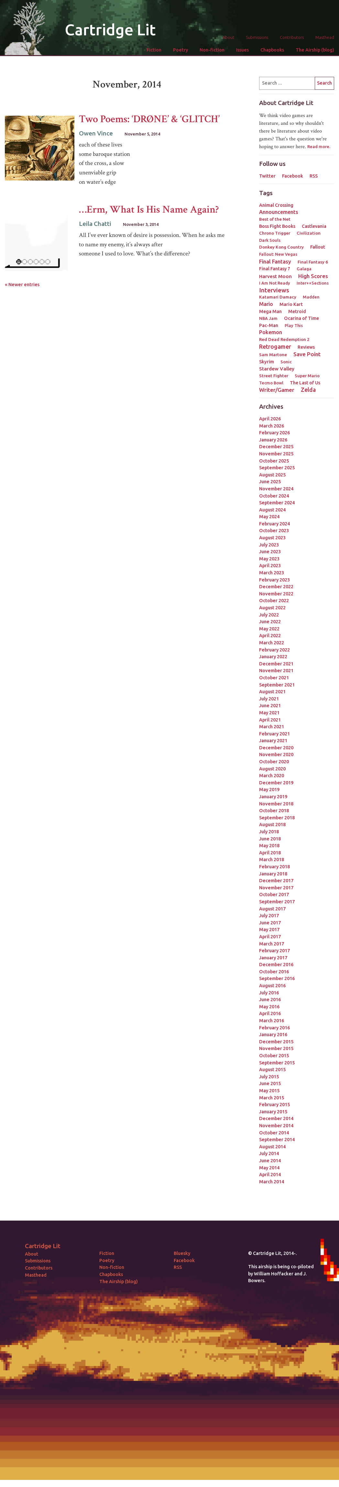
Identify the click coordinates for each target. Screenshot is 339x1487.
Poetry (180, 50)
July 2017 (269, 915)
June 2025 (270, 481)
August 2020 (272, 768)
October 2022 (274, 600)
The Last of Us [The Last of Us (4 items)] (305, 382)
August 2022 (272, 607)
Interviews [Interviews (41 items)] (274, 290)
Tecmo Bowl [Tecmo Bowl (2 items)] (271, 383)
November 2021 (276, 670)
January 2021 (273, 740)
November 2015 (276, 1048)
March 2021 (271, 726)
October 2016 (274, 971)
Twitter (267, 176)
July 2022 (269, 614)
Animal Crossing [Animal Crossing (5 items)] (276, 205)
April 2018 (270, 852)
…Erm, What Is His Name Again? (149, 209)
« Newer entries (22, 284)
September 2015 (277, 1062)
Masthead (324, 37)
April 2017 (270, 936)
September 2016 (277, 978)
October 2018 (274, 810)
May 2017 (269, 929)
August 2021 (272, 691)
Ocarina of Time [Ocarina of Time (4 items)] (301, 318)
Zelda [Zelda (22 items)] (308, 389)
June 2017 (270, 922)
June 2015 (270, 1083)
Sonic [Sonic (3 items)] (286, 361)
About (228, 37)
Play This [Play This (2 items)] (294, 325)
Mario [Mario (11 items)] (266, 304)
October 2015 (274, 1055)
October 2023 (274, 530)
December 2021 (276, 663)
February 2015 (274, 1104)
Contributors (292, 37)
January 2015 (273, 1111)
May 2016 (269, 1006)
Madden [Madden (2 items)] (311, 297)
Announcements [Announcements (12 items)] (278, 212)
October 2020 (274, 761)
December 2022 (276, 586)
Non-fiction (212, 50)
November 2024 (276, 488)
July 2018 (269, 831)
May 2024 (269, 516)
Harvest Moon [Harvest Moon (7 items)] (275, 276)
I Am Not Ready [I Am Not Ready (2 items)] (274, 283)
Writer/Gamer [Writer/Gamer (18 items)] (276, 390)
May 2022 (269, 628)
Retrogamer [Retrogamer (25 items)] (275, 346)
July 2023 (269, 544)
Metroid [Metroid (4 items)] (297, 311)
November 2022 (276, 593)
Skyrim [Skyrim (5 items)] (266, 361)
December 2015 (276, 1041)
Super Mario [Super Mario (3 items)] (307, 375)
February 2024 (274, 523)
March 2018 (271, 859)
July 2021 (269, 698)
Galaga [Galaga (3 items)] (304, 268)
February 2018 (274, 866)
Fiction (154, 50)
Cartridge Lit (110, 29)
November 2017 (276, 887)
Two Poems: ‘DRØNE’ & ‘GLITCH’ (149, 119)
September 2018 (277, 817)
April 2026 (270, 418)
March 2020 (271, 775)
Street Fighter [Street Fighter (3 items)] (273, 375)
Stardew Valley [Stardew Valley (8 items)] (276, 368)
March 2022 (271, 642)
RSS (314, 176)
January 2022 (273, 656)
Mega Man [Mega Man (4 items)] (270, 311)
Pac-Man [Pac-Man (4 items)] (268, 325)
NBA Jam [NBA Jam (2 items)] (268, 318)
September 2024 (277, 502)
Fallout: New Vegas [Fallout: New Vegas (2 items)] (278, 254)
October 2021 (274, 677)
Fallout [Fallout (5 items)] (317, 247)
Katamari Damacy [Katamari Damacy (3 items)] (277, 296)
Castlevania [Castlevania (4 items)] (314, 226)
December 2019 (276, 782)
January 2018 (273, 873)
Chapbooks (272, 50)
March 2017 (271, 943)
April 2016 (270, 1013)
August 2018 (272, 824)
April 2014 (270, 1174)
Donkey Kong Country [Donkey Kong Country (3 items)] (281, 247)
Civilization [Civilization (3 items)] (309, 233)
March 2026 (271, 425)
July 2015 (269, 1076)
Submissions (257, 37)
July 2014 (269, 1153)
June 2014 (270, 1160)
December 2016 (276, 964)
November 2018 (276, 803)
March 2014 (271, 1181)
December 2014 (276, 1118)
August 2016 (272, 985)
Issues (242, 50)
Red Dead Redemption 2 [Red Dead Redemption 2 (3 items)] (284, 339)
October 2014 (274, 1132)
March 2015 (271, 1097)
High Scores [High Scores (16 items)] (313, 276)
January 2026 (273, 439)
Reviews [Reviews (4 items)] (306, 347)
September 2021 (277, 684)
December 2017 (276, 880)
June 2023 (270, 551)
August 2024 (272, 509)
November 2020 (276, 754)
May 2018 (269, 845)
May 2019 (269, 789)
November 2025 (276, 453)
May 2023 (269, 558)
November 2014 (276, 1125)
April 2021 (270, 719)
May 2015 (269, 1090)
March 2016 (271, 1020)
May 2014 (269, 1167)
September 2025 (277, 467)
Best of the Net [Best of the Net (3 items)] (274, 219)
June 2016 (270, 999)
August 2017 (272, 908)
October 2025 (274, 460)
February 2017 (274, 950)
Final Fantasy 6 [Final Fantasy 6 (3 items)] (313, 261)
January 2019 (273, 796)
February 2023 (274, 579)
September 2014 (277, 1139)
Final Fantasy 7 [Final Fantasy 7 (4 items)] (274, 268)
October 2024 (274, 495)
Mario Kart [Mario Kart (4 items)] (291, 304)
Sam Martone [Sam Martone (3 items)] (273, 354)
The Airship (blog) (315, 50)
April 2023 (270, 565)
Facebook (292, 176)
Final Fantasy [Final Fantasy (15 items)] (275, 261)
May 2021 (269, 712)
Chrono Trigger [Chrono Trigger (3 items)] (274, 233)
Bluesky (182, 1253)
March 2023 (271, 572)
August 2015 (272, 1069)
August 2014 (272, 1146)
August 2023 (272, 537)
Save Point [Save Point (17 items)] (307, 354)
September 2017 (277, 901)
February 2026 (274, 432)
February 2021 (274, 733)
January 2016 (273, 1034)
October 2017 (274, 894)
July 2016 (269, 992)
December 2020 (276, 747)
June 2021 (270, 705)
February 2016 (274, 1027)
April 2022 (270, 635)
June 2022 (270, 621)
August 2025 (272, 474)
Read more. (318, 146)
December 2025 (276, 446)
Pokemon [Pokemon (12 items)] (270, 332)
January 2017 (273, 957)
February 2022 (274, 649)
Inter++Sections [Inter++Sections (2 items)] (313, 283)
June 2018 (270, 838)
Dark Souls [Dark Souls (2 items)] (269, 240)
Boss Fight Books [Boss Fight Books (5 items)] (277, 226)
